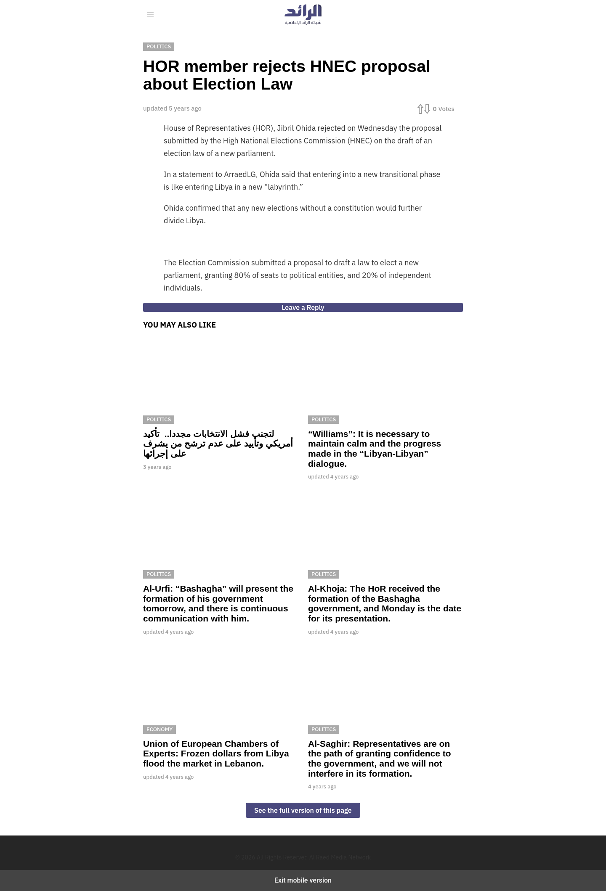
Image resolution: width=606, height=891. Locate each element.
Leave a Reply (303, 307)
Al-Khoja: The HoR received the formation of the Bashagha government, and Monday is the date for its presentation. (384, 603)
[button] (150, 15)
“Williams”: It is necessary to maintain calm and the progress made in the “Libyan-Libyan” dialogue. (374, 448)
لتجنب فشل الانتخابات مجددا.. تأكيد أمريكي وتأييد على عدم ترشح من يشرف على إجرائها (218, 443)
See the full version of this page (303, 810)
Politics (158, 419)
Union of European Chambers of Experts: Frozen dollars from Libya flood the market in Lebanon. (216, 753)
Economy (159, 729)
